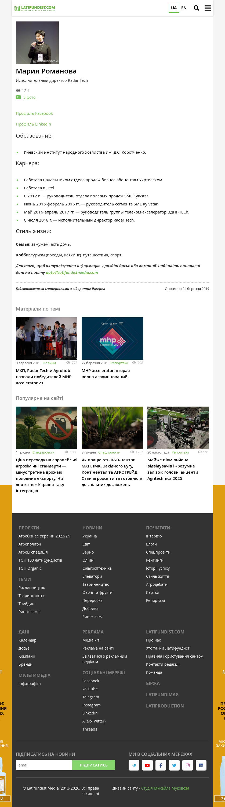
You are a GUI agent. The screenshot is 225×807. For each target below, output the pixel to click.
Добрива (90, 608)
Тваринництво (32, 595)
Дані (24, 632)
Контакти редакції (163, 664)
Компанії (27, 656)
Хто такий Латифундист (168, 648)
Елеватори (92, 576)
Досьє (24, 648)
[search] (196, 8)
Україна (89, 536)
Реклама (93, 632)
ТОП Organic (30, 568)
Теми (25, 579)
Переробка (92, 600)
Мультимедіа (34, 675)
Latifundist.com (165, 632)
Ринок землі (30, 611)
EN (184, 7)
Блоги (151, 544)
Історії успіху (158, 568)
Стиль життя (157, 576)
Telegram (90, 696)
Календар (28, 640)
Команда (154, 672)
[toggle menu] (207, 8)
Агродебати (157, 584)
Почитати (158, 528)
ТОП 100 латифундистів (40, 560)
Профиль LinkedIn (33, 124)
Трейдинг (27, 603)
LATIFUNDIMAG (162, 695)
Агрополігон (30, 544)
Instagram (91, 704)
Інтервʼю (154, 536)
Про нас (153, 640)
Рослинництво (32, 587)
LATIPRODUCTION (165, 706)
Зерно (88, 552)
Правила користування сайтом (174, 656)
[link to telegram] (134, 765)
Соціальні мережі (103, 673)
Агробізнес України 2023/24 (44, 536)
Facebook (90, 680)
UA (174, 7)
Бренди (25, 664)
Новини (49, 362)
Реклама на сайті (98, 648)
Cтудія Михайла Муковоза (165, 788)
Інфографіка (30, 683)
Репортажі (119, 362)
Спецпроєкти (43, 452)
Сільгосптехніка (97, 568)
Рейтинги (155, 560)
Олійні (88, 560)
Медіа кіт (90, 640)
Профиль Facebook (34, 113)
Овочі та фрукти (97, 592)
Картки (152, 592)
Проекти (29, 528)
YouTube (90, 688)
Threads (89, 729)
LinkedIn (90, 713)
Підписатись (94, 765)
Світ (86, 544)
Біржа (153, 683)
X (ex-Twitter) (94, 721)
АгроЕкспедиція (33, 552)
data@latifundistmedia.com (72, 272)
